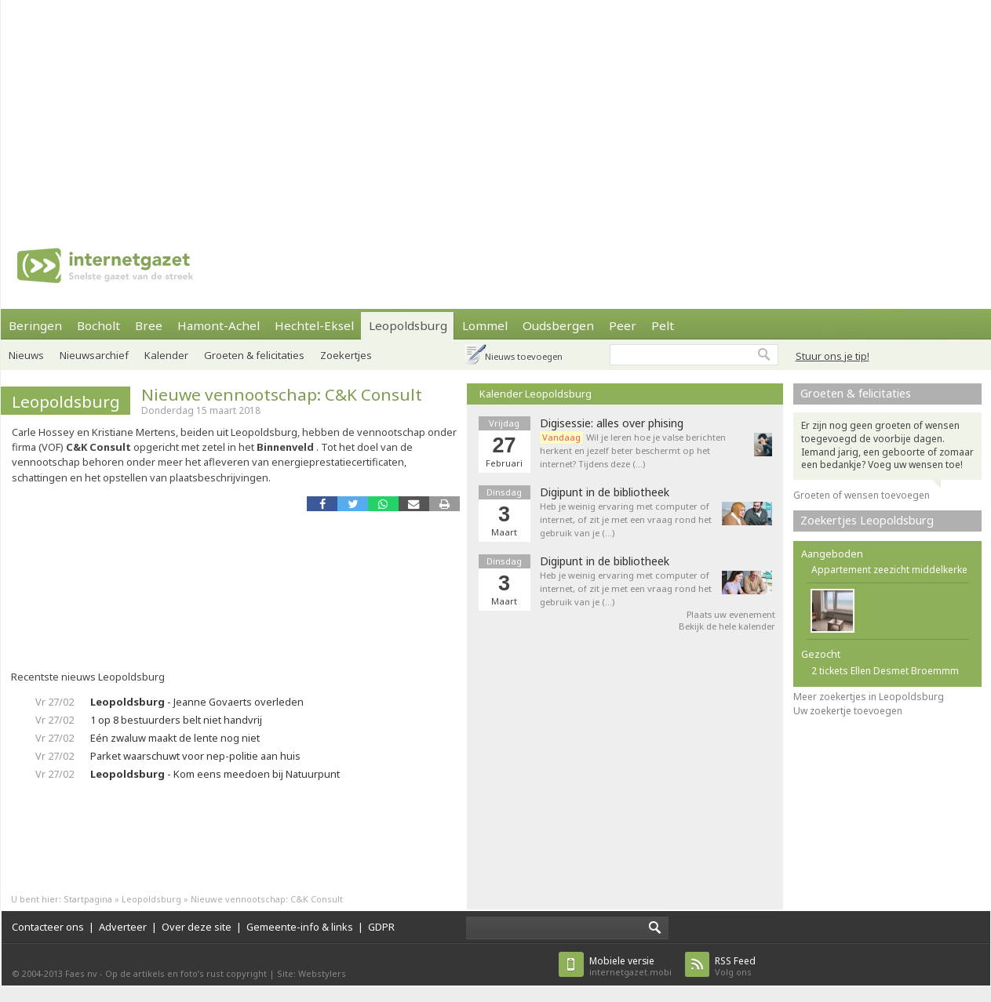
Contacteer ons (48, 927)
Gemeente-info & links (299, 927)
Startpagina (88, 899)
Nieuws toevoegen (524, 356)
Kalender (166, 355)
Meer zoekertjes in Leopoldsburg (868, 696)
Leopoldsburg (408, 325)
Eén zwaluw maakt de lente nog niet (175, 738)
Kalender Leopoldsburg (535, 394)
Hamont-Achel (218, 325)
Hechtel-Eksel (314, 325)
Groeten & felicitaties (254, 355)
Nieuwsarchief (94, 355)
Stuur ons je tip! (832, 356)
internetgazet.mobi (630, 966)
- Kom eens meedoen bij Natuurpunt (215, 774)
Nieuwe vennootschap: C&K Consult (281, 394)
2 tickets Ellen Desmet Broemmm (885, 670)
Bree (148, 325)
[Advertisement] (459, 110)
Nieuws (26, 355)
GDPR (381, 927)
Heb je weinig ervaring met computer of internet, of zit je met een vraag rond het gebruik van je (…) (626, 519)
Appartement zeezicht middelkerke (889, 569)
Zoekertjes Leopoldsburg (867, 520)
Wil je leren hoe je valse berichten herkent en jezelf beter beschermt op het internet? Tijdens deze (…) (633, 450)
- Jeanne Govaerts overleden (197, 702)
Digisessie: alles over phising (611, 423)
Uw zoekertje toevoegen (847, 710)
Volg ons (735, 966)
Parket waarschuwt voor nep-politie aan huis (195, 756)
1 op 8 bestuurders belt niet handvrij (176, 720)
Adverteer (123, 927)
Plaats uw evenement (731, 614)
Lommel (485, 325)
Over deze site (196, 927)
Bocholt (98, 325)
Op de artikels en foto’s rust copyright (186, 973)
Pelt (662, 325)
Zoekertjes (346, 355)
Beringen (35, 325)
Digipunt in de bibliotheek (604, 492)
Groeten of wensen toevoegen (861, 495)
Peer (622, 325)
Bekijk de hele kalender (727, 626)
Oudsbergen (558, 325)
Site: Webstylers (311, 973)
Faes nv (81, 973)
